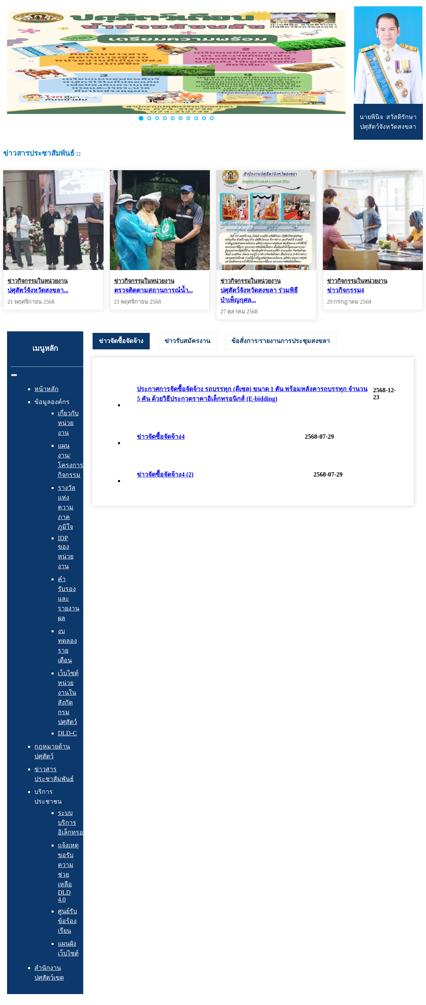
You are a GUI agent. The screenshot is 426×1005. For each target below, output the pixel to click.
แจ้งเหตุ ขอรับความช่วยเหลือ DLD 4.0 (68, 872)
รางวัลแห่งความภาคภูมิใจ (66, 507)
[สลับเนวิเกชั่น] (14, 375)
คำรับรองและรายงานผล (68, 598)
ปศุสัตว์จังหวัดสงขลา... (37, 290)
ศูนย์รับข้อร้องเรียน (67, 921)
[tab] (121, 341)
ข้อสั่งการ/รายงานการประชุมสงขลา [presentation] (280, 341)
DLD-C (67, 733)
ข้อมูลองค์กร (52, 401)
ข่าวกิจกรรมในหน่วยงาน (37, 281)
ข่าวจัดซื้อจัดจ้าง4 (160, 436)
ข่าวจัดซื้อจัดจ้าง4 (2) (165, 474)
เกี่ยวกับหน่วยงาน (68, 423)
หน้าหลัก (46, 389)
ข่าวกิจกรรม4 (345, 290)
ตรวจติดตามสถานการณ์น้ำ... (153, 290)
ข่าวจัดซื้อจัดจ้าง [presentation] (121, 341)
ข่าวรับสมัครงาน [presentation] (187, 341)
